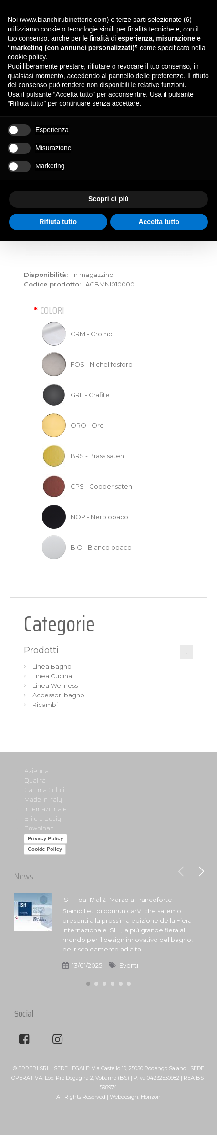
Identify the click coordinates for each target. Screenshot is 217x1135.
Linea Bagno (52, 666)
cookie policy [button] (26, 57)
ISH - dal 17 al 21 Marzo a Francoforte (117, 899)
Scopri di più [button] (108, 199)
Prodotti (41, 650)
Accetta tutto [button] (158, 221)
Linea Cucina (52, 676)
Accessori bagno (58, 695)
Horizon (151, 1097)
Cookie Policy (45, 849)
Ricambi (45, 704)
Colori (52, 310)
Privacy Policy (45, 838)
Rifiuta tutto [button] (58, 221)
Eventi (128, 965)
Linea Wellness (55, 685)
